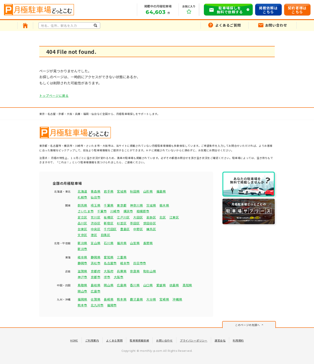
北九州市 (97, 305)
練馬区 (151, 229)
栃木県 (164, 205)
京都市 (95, 277)
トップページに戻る (54, 95)
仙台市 (95, 197)
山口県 (148, 285)
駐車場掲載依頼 (139, 340)
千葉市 (102, 211)
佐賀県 (95, 299)
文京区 (82, 235)
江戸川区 (123, 217)
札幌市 (82, 197)
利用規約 (238, 340)
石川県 (108, 243)
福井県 (121, 243)
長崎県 (108, 299)
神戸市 (82, 277)
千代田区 (110, 229)
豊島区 (125, 229)
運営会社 (220, 340)
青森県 (95, 191)
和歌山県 (149, 271)
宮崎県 (164, 299)
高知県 (187, 285)
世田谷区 (149, 223)
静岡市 (82, 263)
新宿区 (108, 223)
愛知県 (108, 257)
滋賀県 (82, 271)
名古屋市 (110, 263)
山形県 (148, 191)
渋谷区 (95, 223)
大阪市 (118, 277)
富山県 (95, 243)
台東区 (82, 229)
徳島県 (174, 285)
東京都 (121, 205)
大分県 (151, 299)
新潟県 (82, 243)
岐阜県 (82, 257)
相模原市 (143, 211)
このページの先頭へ (247, 325)
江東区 (174, 217)
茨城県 (151, 205)
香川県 (135, 285)
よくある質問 (114, 340)
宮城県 (121, 191)
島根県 (95, 285)
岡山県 (108, 285)
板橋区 (108, 217)
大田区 (138, 217)
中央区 (95, 229)
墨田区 (135, 223)
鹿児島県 (136, 299)
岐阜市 (125, 263)
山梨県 (135, 243)
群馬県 (82, 205)
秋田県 (135, 191)
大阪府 (108, 271)
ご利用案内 (92, 340)
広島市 (95, 291)
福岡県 (82, 299)
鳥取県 (82, 285)
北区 (162, 217)
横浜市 (128, 211)
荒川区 (95, 217)
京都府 (95, 271)
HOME (74, 340)
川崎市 (115, 211)
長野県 (148, 243)
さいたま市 (86, 211)
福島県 (161, 191)
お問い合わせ (164, 340)
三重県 (121, 257)
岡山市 (82, 291)
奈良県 (135, 271)
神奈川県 (136, 205)
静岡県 (95, 257)
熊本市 (82, 305)
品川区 (82, 223)
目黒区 (105, 235)
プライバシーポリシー (193, 340)
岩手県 (108, 191)
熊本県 (121, 299)
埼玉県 (95, 205)
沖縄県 (177, 299)
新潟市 (82, 249)
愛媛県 (161, 285)
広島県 (121, 285)
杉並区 (121, 223)
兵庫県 (121, 271)
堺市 (107, 277)
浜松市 (95, 263)
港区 (94, 235)
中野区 (138, 229)
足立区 (82, 217)
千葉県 (108, 205)
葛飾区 (151, 217)
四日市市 (139, 263)
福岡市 (112, 305)
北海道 (82, 191)
